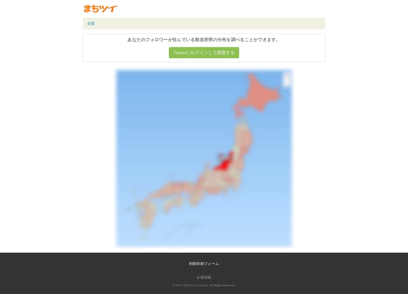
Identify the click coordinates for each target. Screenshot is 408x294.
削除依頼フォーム (204, 264)
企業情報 (203, 277)
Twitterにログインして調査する (203, 52)
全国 (91, 23)
